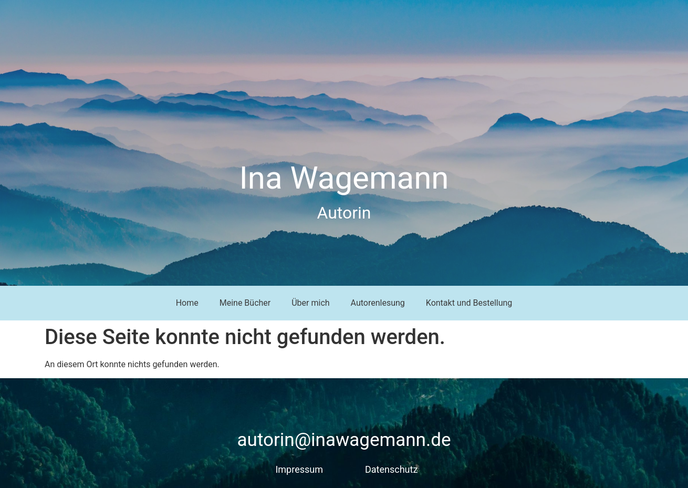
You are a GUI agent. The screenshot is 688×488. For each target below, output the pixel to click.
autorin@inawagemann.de (344, 440)
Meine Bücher (245, 303)
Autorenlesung (378, 303)
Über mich (310, 303)
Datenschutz (391, 469)
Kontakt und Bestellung (469, 303)
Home (187, 303)
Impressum (299, 469)
